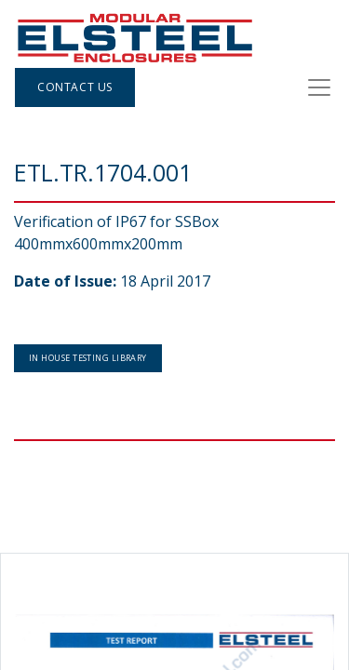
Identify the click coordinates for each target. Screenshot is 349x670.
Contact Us (75, 87)
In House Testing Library (88, 358)
